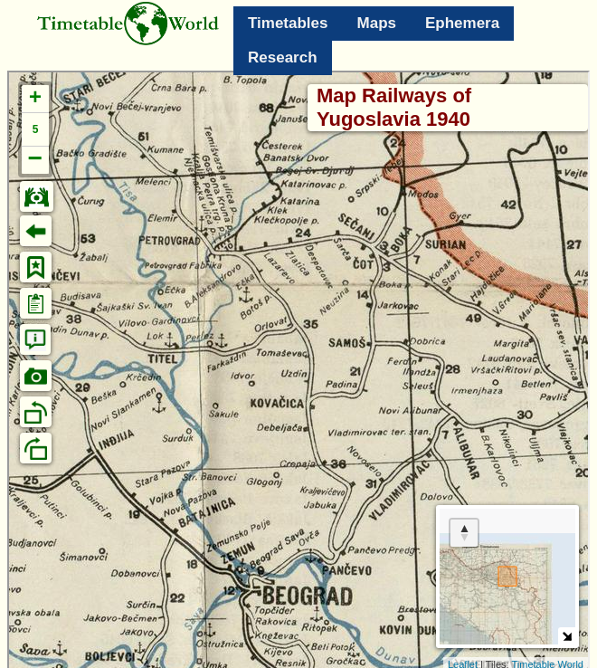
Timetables (288, 23)
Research (282, 57)
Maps (376, 23)
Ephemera (462, 23)
